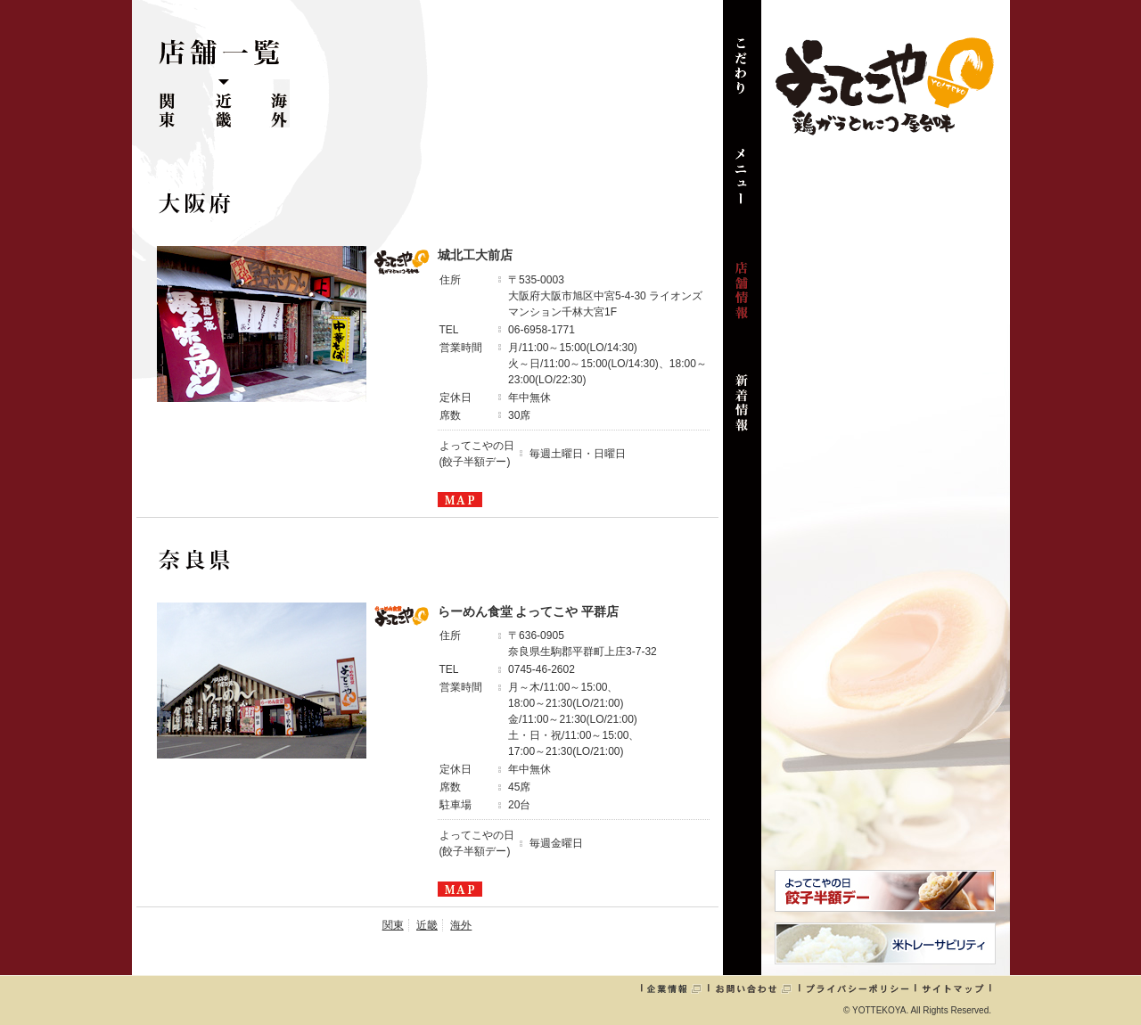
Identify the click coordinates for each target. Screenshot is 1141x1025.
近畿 (223, 103)
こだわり (742, 75)
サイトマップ (953, 988)
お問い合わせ (753, 988)
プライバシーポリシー (857, 988)
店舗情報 (742, 299)
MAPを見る (460, 499)
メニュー (742, 187)
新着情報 (742, 411)
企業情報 (674, 988)
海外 (279, 103)
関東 (167, 103)
